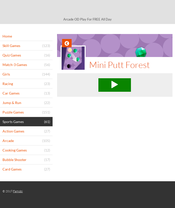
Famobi (18, 191)
